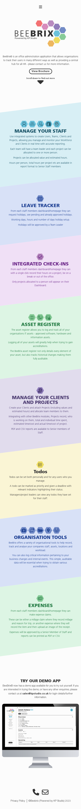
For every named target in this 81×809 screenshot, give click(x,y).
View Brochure (41, 71)
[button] (40, 81)
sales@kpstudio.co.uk (35, 693)
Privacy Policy (18, 801)
